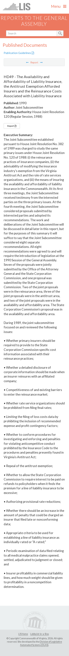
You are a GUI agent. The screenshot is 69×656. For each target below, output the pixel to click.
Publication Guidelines (19, 53)
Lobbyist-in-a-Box (39, 633)
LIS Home (23, 633)
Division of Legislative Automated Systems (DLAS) (41, 643)
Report (11, 125)
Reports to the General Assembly (34, 21)
